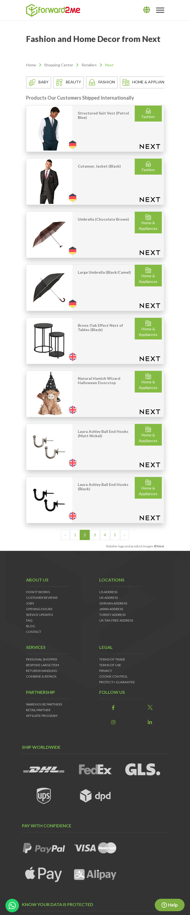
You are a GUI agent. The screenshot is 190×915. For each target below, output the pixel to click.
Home (31, 65)
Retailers (89, 65)
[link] (113, 707)
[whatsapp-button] (12, 905)
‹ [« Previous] (65, 534)
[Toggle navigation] (160, 10)
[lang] (146, 10)
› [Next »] (124, 534)
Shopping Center (58, 65)
